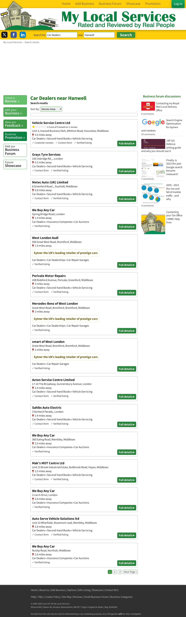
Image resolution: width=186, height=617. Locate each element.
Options (71, 590)
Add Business (58, 590)
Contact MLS (111, 590)
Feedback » (16, 124)
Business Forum (16, 150)
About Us (44, 590)
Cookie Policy (52, 596)
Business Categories (121, 596)
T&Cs (41, 596)
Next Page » (130, 572)
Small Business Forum (96, 596)
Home (34, 590)
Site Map (66, 596)
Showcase (16, 164)
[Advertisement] (93, 69)
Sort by (34, 109)
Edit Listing (84, 590)
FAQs (33, 596)
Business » (16, 111)
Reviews (77, 596)
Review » (16, 99)
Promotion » (16, 136)
